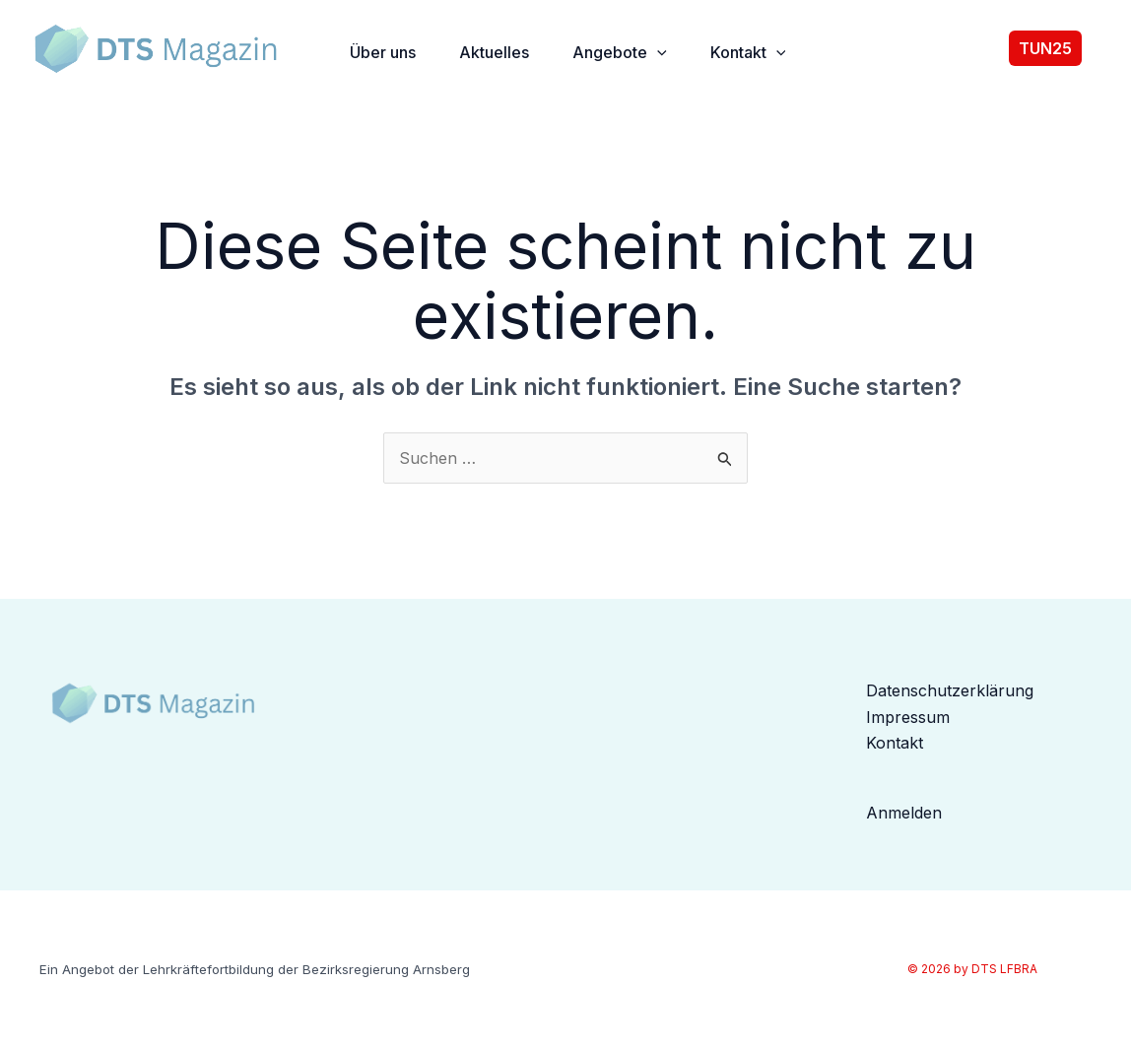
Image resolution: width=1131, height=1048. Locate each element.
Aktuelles (494, 52)
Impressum (908, 717)
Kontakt (894, 743)
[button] (657, 52)
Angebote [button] (619, 52)
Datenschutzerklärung (949, 690)
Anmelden (904, 812)
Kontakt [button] (748, 52)
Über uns (383, 52)
